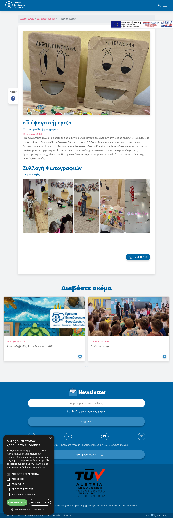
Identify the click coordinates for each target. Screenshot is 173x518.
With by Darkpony (156, 515)
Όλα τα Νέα (138, 257)
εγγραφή (86, 421)
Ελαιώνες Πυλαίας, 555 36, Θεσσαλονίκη (105, 445)
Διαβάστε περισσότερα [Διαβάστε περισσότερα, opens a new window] (33, 467)
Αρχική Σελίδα (27, 18)
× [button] (50, 438)
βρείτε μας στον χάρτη (86, 454)
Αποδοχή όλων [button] (17, 502)
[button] (85, 366)
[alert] (28, 475)
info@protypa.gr (70, 445)
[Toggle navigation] (166, 5)
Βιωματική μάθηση (46, 18)
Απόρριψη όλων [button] (40, 502)
